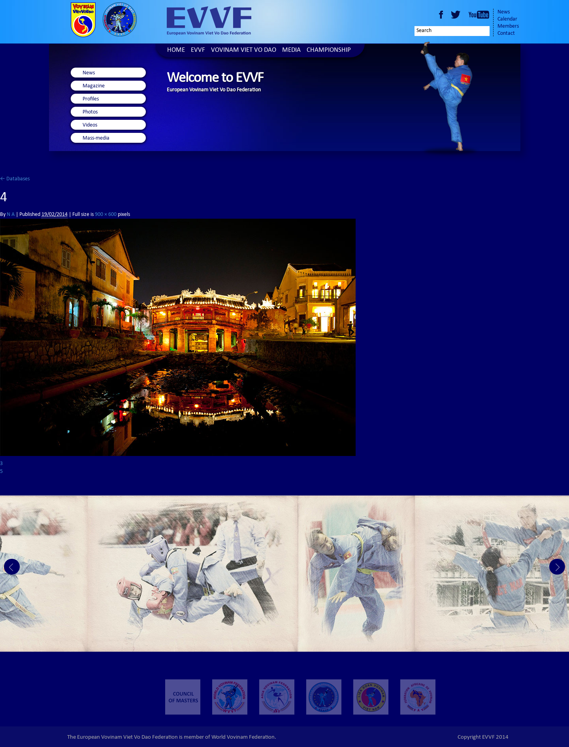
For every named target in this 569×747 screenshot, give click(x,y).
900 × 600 (106, 215)
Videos (90, 125)
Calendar (507, 19)
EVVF (198, 50)
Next (557, 567)
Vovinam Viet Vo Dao (243, 50)
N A (11, 215)
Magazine (94, 86)
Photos (90, 112)
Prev (12, 567)
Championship (329, 50)
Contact (506, 33)
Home (176, 50)
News (503, 12)
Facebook (441, 15)
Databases (15, 179)
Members (508, 26)
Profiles (91, 99)
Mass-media (96, 138)
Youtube (479, 15)
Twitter (457, 15)
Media (291, 50)
